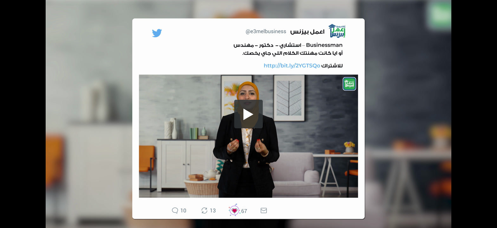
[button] (248, 114)
